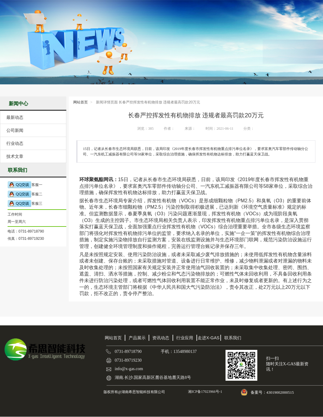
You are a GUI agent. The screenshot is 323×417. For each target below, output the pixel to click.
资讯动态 (160, 337)
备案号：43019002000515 (273, 392)
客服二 (25, 194)
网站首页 (80, 102)
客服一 (25, 185)
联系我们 (232, 337)
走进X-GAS (208, 337)
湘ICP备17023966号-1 (204, 391)
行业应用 (184, 337)
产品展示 (137, 337)
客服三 (25, 203)
